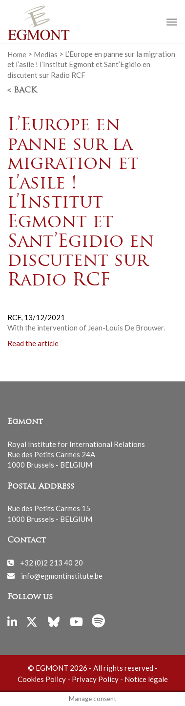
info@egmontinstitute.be (62, 575)
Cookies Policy (42, 679)
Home (16, 53)
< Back (22, 90)
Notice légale (146, 679)
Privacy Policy (95, 679)
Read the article (33, 343)
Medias (46, 53)
